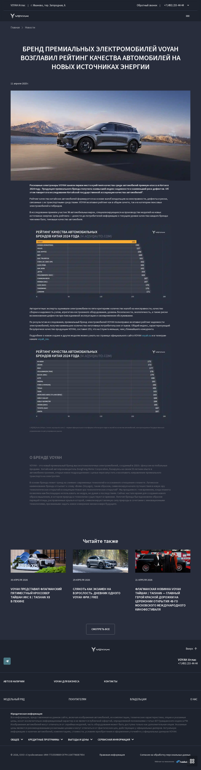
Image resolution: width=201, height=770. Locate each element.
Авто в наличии (14, 681)
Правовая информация (112, 754)
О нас (193, 699)
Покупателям (77, 699)
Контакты (110, 681)
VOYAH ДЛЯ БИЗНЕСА (66, 681)
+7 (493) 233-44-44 (187, 663)
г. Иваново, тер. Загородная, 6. (48, 5)
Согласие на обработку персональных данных (165, 754)
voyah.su (146, 335)
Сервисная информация (114, 739)
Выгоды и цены (78, 739)
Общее (15, 739)
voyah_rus (43, 339)
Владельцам (138, 699)
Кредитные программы (43, 739)
